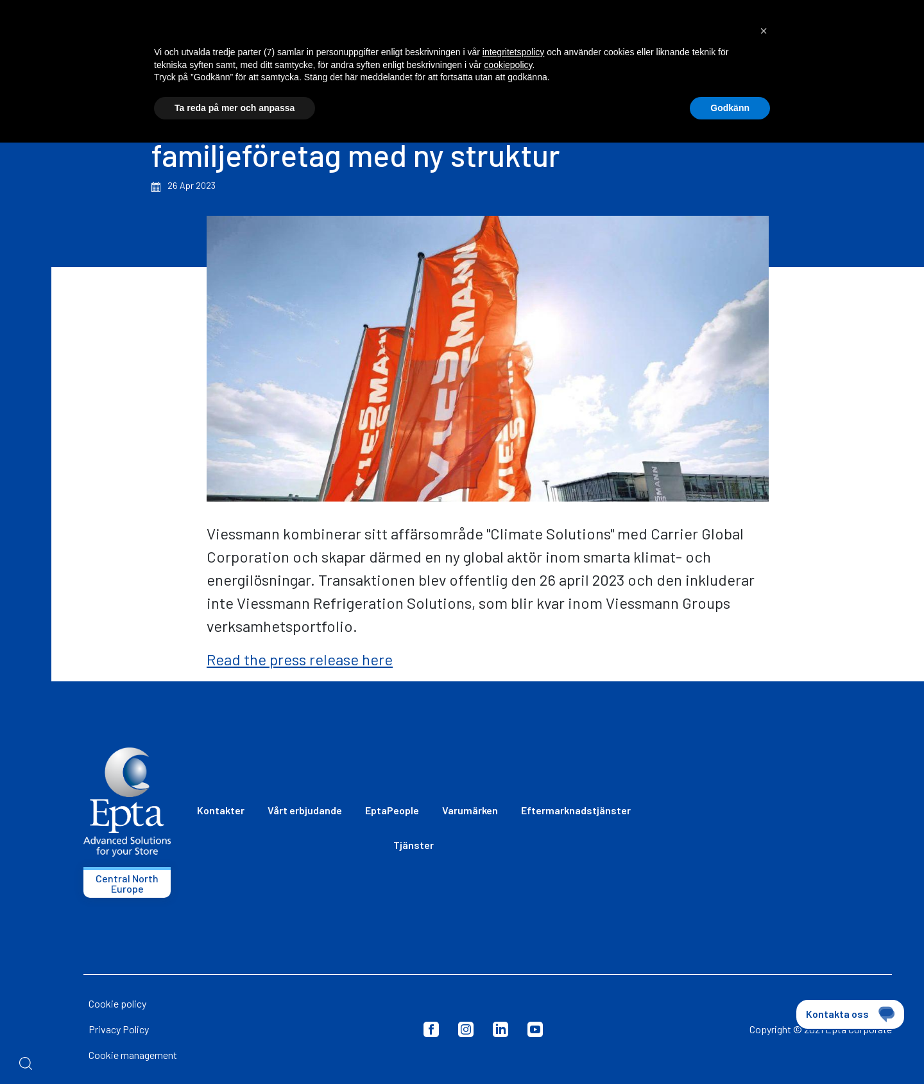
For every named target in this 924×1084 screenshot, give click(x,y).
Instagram (466, 1029)
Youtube (535, 1029)
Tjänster (413, 845)
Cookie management (133, 1055)
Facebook (431, 1029)
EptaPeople (392, 810)
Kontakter (220, 810)
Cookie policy (117, 1003)
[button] (763, 31)
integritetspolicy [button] (514, 52)
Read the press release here (300, 659)
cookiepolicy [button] (508, 65)
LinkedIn (500, 1029)
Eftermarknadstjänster (576, 810)
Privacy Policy (119, 1029)
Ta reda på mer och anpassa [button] (235, 108)
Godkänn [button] (729, 108)
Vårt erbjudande (305, 810)
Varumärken (470, 810)
